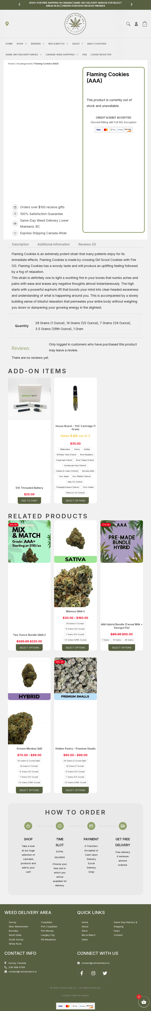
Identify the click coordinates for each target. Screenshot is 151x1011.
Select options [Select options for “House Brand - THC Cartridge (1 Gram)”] (75, 500)
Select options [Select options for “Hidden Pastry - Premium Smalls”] (75, 790)
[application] (25, 43)
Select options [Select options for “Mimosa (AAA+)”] (75, 647)
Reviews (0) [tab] (87, 244)
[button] (19, 4)
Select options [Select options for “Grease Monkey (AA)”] (29, 790)
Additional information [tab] (53, 244)
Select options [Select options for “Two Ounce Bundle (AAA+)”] (29, 647)
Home (11, 63)
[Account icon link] (136, 24)
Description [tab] (20, 244)
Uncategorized (24, 63)
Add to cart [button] (29, 500)
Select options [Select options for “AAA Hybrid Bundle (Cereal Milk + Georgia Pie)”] (121, 647)
